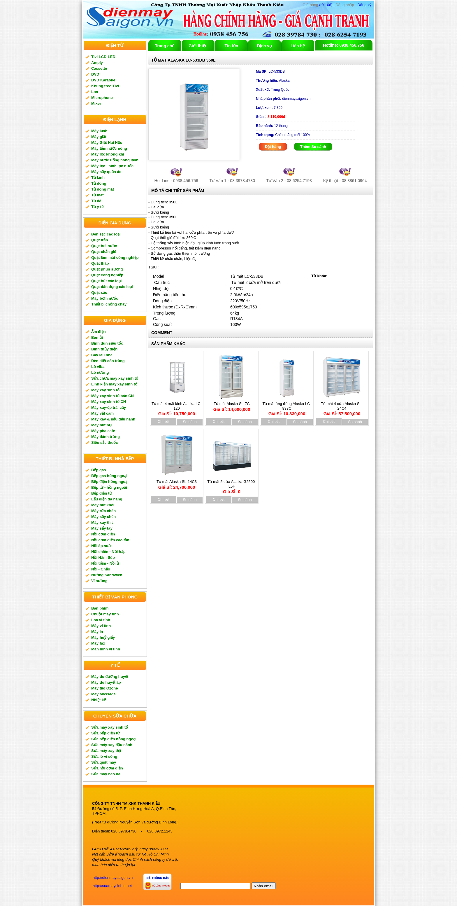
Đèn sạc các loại (106, 234)
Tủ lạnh (98, 177)
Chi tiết (163, 421)
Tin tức (231, 45)
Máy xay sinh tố (105, 390)
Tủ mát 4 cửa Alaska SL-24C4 (342, 406)
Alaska (272, 80)
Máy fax (98, 643)
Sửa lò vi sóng (104, 756)
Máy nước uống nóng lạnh (114, 160)
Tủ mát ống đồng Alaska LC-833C (286, 406)
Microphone (102, 97)
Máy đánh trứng (105, 436)
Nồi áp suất (101, 546)
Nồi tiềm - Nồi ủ (105, 563)
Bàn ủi (97, 337)
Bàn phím (99, 608)
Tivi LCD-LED (103, 57)
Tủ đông (98, 183)
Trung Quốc (272, 90)
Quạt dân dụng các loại (112, 286)
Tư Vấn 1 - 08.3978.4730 (232, 180)
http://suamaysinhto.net (112, 886)
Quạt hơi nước (104, 246)
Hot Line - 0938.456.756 (176, 180)
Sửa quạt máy (103, 762)
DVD (95, 74)
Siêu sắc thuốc (104, 442)
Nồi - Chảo (100, 569)
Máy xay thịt (102, 522)
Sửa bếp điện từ (105, 733)
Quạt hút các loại (106, 281)
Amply (97, 62)
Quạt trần (99, 240)
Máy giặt (98, 137)
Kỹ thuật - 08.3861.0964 (345, 180)
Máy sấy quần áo (106, 172)
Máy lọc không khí (107, 154)
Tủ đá (96, 201)
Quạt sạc (99, 292)
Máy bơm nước (104, 298)
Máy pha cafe (103, 431)
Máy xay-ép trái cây (108, 407)
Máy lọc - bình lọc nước (112, 166)
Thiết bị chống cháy (108, 304)
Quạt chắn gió (103, 251)
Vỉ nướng (99, 581)
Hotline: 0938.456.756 (343, 45)
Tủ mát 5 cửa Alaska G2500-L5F (231, 484)
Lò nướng (100, 372)
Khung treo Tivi (105, 86)
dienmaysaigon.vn (283, 99)
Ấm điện (98, 331)
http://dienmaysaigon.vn (113, 877)
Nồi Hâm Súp (103, 557)
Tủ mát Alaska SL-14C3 (176, 482)
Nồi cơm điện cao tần (110, 540)
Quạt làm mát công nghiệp (115, 257)
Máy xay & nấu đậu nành (113, 419)
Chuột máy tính (105, 614)
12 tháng (272, 126)
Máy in (97, 631)
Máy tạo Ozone (104, 688)
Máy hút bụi (101, 425)
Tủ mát (97, 195)
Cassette (99, 68)
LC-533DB (270, 71)
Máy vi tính (101, 626)
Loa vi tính (100, 620)
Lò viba (98, 366)
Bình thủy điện (104, 349)
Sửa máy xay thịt (106, 750)
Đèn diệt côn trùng (108, 361)
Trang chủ (165, 45)
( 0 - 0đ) (318, 5)
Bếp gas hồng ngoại (109, 476)
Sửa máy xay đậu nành (111, 745)
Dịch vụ (264, 45)
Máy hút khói (102, 505)
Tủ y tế (97, 207)
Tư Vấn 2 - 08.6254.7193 (289, 180)
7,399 (269, 108)
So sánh (190, 422)
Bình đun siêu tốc (107, 343)
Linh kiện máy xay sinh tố (114, 384)
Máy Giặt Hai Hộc (106, 142)
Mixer (96, 103)
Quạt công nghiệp (107, 275)
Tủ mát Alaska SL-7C (231, 404)
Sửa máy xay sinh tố (109, 727)
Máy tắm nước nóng (109, 148)
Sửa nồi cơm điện (107, 768)
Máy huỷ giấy (103, 637)
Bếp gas (98, 470)
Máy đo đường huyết (109, 676)
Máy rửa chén (103, 511)
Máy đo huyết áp (106, 682)
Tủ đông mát (102, 189)
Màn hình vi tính (105, 649)
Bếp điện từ (101, 493)
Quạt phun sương (107, 269)
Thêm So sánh (313, 146)
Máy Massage (103, 694)
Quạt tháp (100, 263)
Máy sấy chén (103, 516)
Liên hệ (298, 45)
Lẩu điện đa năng (106, 499)
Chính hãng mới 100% (283, 135)
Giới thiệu (198, 45)
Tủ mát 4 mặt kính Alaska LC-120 (177, 406)
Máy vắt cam (102, 413)
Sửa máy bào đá (105, 774)
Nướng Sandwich (106, 575)
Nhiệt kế (98, 700)
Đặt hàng (273, 146)
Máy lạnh (99, 131)
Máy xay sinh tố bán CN (112, 396)
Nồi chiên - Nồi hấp (108, 551)
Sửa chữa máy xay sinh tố (114, 378)
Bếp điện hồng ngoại (110, 481)
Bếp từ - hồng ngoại (109, 487)
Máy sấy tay (102, 528)
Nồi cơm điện (103, 534)
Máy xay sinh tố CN (108, 401)
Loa (94, 92)
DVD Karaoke (103, 80)
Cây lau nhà (102, 355)
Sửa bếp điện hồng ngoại (113, 739)
